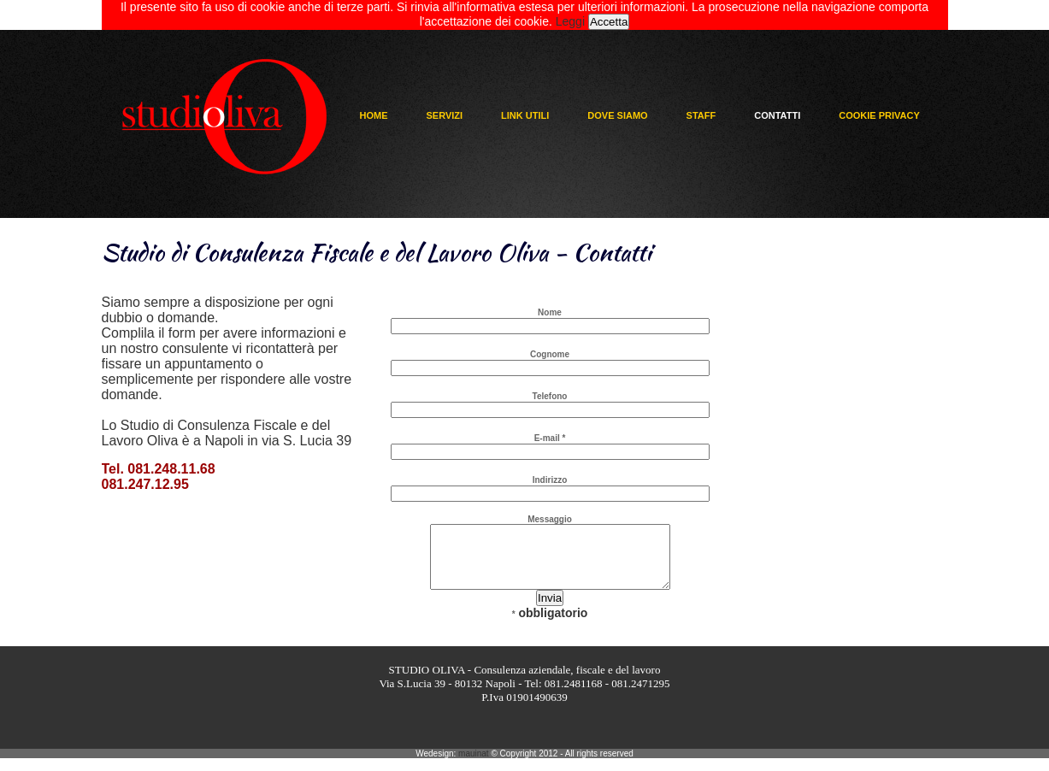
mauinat (473, 766)
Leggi (570, 21)
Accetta (609, 21)
